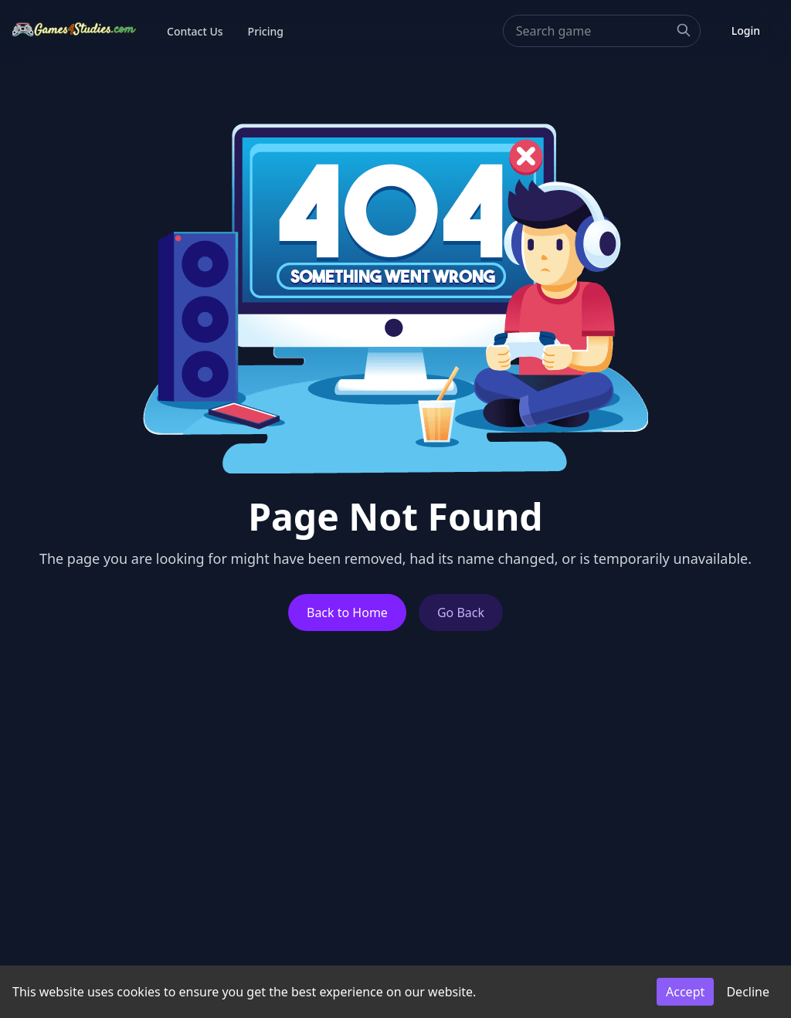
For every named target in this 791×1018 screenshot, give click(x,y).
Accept (685, 991)
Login (746, 30)
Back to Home (347, 612)
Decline (747, 991)
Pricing (265, 31)
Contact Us (195, 31)
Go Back (460, 612)
